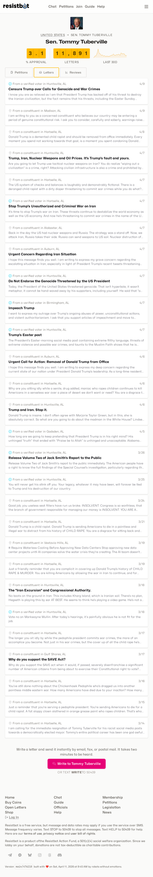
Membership (112, 797)
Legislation (111, 807)
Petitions (66, 6)
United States (53, 35)
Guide (90, 6)
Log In (12, 817)
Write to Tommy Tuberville (77, 764)
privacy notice (53, 833)
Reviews (73, 72)
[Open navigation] (146, 6)
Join (79, 6)
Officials (60, 807)
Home (9, 797)
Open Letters (15, 807)
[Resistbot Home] (16, 10)
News (106, 812)
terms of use (33, 833)
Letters (46, 72)
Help (101, 6)
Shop (9, 812)
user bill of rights (83, 833)
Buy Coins (13, 802)
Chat (52, 6)
